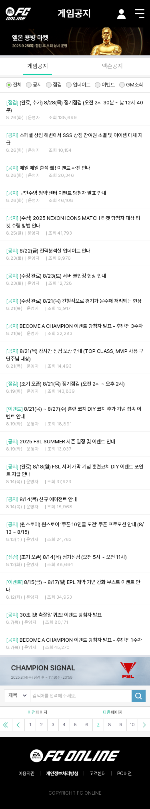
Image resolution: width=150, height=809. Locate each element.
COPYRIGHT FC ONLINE (75, 793)
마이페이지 (121, 14)
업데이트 (78, 85)
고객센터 (98, 773)
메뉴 (139, 13)
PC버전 (124, 773)
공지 (34, 85)
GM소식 (131, 85)
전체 (14, 85)
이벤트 (105, 85)
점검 (54, 85)
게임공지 (74, 13)
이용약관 (26, 773)
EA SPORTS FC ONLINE (18, 13)
